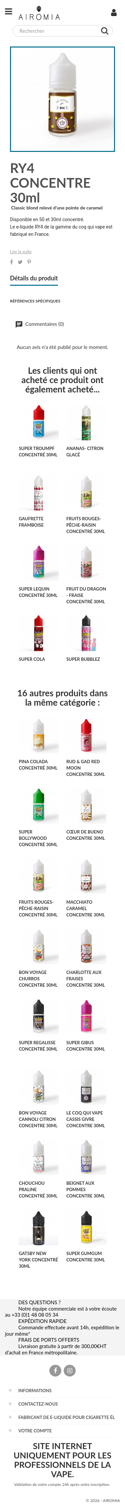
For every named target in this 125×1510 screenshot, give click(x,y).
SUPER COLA (32, 659)
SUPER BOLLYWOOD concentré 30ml (38, 838)
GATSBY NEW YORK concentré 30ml (38, 1260)
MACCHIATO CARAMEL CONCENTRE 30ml (85, 908)
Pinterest (29, 262)
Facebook (55, 1375)
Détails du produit (34, 278)
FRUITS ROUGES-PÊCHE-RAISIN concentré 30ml (85, 525)
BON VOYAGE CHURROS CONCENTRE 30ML (38, 979)
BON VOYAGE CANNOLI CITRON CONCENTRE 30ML (38, 1119)
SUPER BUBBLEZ (83, 659)
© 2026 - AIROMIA (103, 1500)
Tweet (20, 262)
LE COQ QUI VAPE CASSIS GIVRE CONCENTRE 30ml (85, 1119)
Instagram (70, 1375)
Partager (11, 262)
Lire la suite (21, 251)
